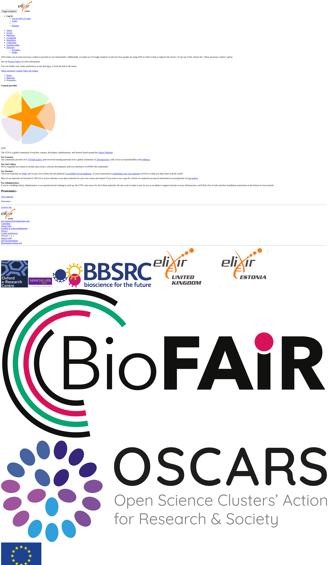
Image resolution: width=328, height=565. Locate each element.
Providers (16, 50)
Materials (10, 35)
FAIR (24, 174)
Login (14, 21)
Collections (11, 42)
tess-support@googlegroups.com (15, 221)
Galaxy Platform (105, 152)
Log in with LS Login (21, 18)
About (9, 30)
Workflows (11, 40)
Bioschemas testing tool (11, 243)
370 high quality (35, 159)
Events (9, 33)
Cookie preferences (9, 233)
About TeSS (6, 226)
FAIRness (145, 159)
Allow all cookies (30, 71)
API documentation (9, 240)
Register (15, 26)
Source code (6, 238)
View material (7, 197)
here (49, 66)
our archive (193, 178)
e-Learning (11, 38)
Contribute (5, 223)
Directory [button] (10, 47)
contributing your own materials (126, 174)
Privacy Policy (14, 61)
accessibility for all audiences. (79, 174)
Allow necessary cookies (12, 71)
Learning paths (12, 45)
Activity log (6, 207)
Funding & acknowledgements (14, 228)
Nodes (14, 52)
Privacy (4, 231)
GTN (3, 148)
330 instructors (102, 159)
